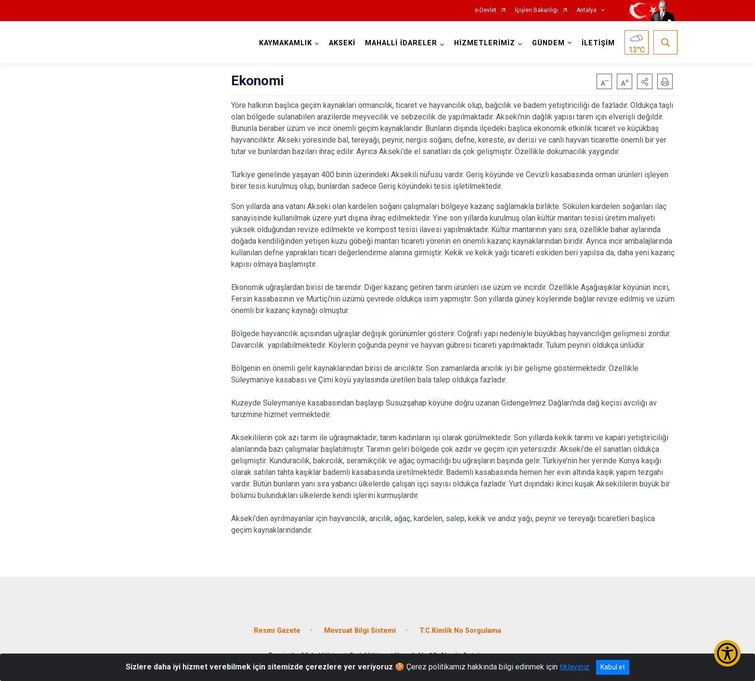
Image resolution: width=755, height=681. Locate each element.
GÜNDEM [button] (548, 43)
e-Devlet (485, 10)
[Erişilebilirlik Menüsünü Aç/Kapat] (727, 653)
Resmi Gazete (277, 631)
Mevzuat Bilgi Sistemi (360, 631)
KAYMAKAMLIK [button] (285, 43)
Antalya (586, 10)
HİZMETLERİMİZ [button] (484, 43)
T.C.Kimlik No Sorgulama (460, 631)
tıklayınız (574, 666)
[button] (644, 81)
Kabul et (612, 667)
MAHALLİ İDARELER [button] (401, 43)
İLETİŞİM (598, 43)
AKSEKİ (342, 43)
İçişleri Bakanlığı (536, 10)
